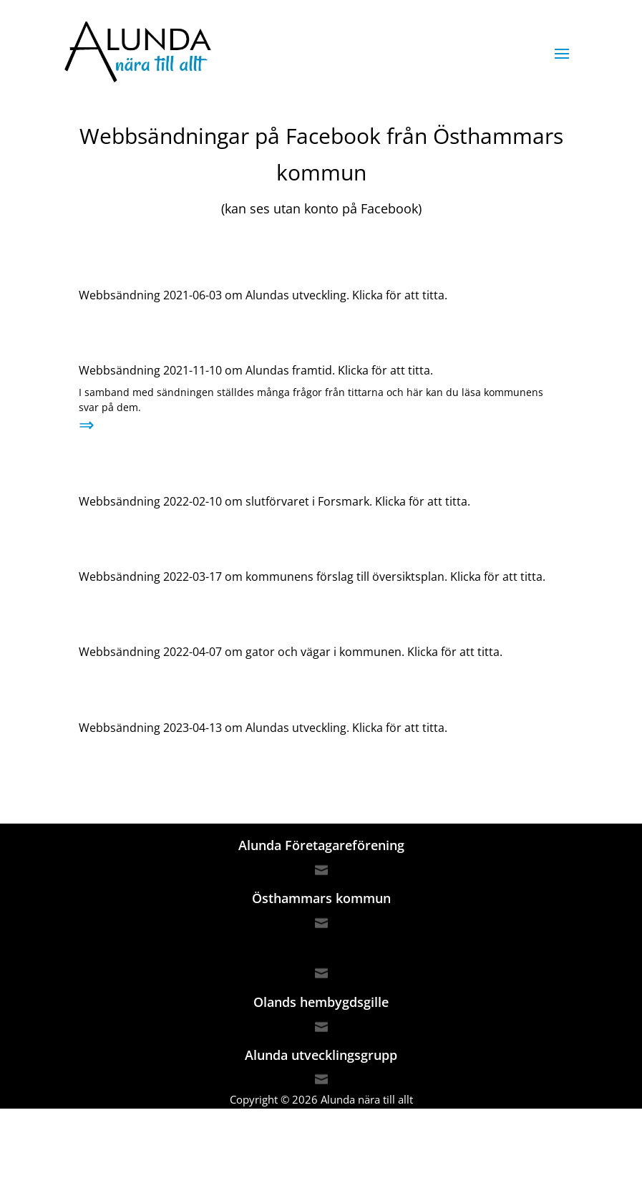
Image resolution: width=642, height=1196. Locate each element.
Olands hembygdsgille (321, 1002)
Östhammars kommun (321, 898)
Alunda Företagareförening (321, 845)
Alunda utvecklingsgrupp (321, 1055)
